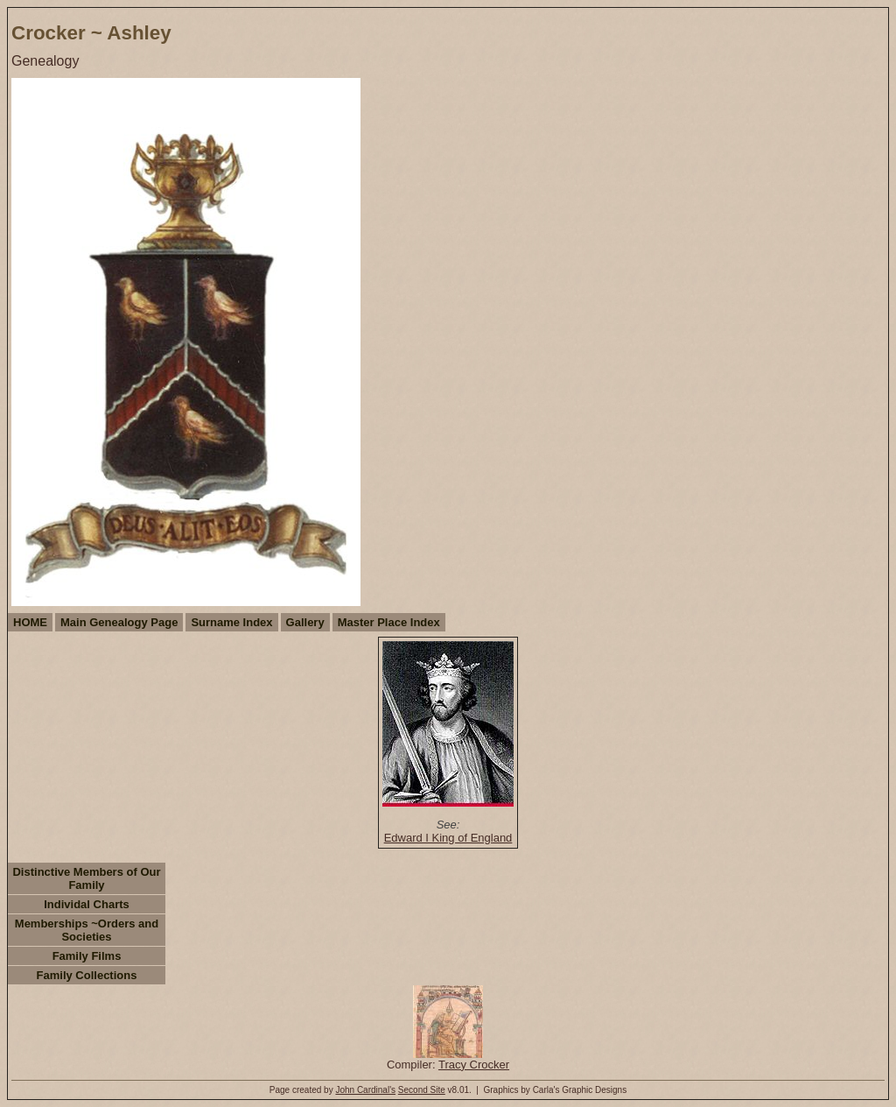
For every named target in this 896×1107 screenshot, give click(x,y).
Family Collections (87, 975)
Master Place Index (389, 622)
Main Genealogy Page (119, 622)
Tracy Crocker (473, 1064)
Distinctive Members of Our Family (86, 878)
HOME (30, 622)
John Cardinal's (365, 1090)
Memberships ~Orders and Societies (86, 930)
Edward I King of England (448, 837)
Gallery (305, 622)
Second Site (421, 1090)
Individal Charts (87, 904)
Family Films (87, 955)
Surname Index (231, 622)
